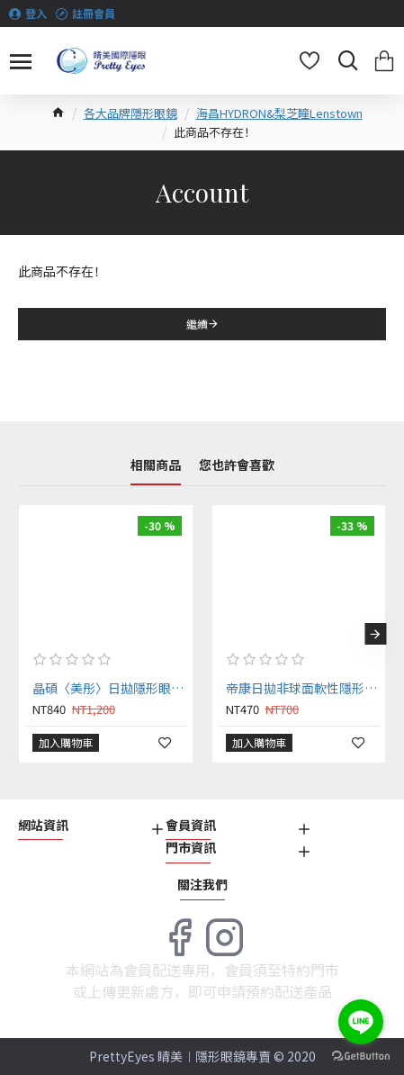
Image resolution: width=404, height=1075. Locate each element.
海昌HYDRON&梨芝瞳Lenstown (279, 113)
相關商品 (155, 465)
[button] (375, 634)
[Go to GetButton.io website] (361, 1056)
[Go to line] (360, 1021)
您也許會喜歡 (236, 465)
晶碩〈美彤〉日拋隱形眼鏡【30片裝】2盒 (109, 688)
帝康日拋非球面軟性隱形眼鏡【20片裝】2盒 (303, 688)
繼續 (197, 323)
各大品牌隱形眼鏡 (130, 113)
